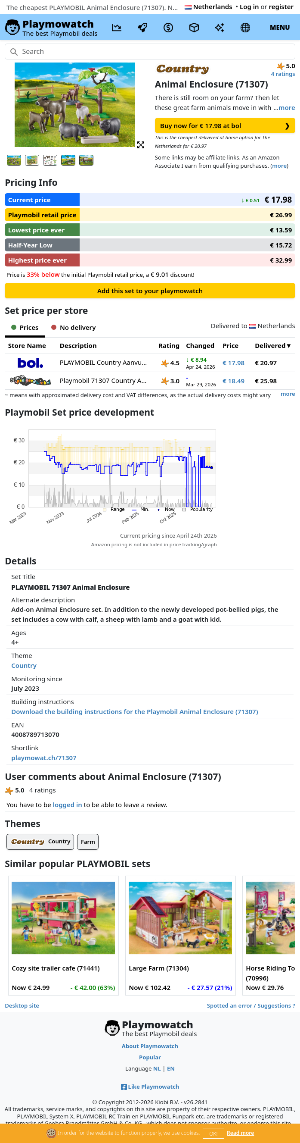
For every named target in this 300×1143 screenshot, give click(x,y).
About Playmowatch (150, 1046)
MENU (280, 27)
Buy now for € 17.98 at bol (225, 126)
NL (157, 1068)
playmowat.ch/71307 (43, 757)
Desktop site (22, 1005)
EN (171, 1068)
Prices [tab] (24, 327)
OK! (213, 1133)
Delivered (270, 345)
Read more (240, 1133)
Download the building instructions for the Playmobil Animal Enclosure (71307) (134, 711)
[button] (140, 144)
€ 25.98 (266, 380)
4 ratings (283, 74)
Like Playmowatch (150, 1086)
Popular (150, 1057)
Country (24, 665)
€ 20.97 (266, 362)
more (286, 107)
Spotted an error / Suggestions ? (251, 1005)
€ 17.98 (233, 362)
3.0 (170, 380)
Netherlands (208, 6)
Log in (249, 6)
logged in (67, 804)
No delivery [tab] (73, 327)
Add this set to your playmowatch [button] (150, 290)
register (281, 6)
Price (230, 345)
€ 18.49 (233, 380)
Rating (168, 345)
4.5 (170, 362)
